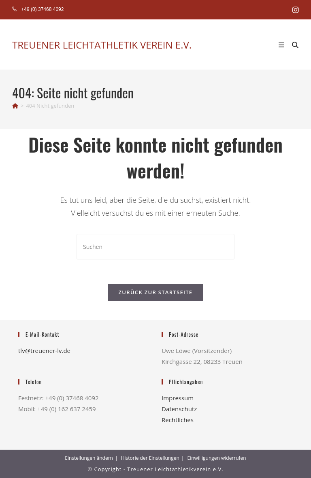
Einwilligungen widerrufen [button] (216, 458)
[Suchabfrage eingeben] (155, 246)
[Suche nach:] (292, 44)
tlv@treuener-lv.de (44, 350)
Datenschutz (179, 409)
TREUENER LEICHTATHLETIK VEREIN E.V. (102, 44)
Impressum (178, 398)
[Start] (15, 105)
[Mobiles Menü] (282, 44)
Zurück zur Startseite (156, 292)
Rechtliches (178, 420)
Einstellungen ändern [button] (89, 458)
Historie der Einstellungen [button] (150, 458)
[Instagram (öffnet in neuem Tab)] (294, 10)
